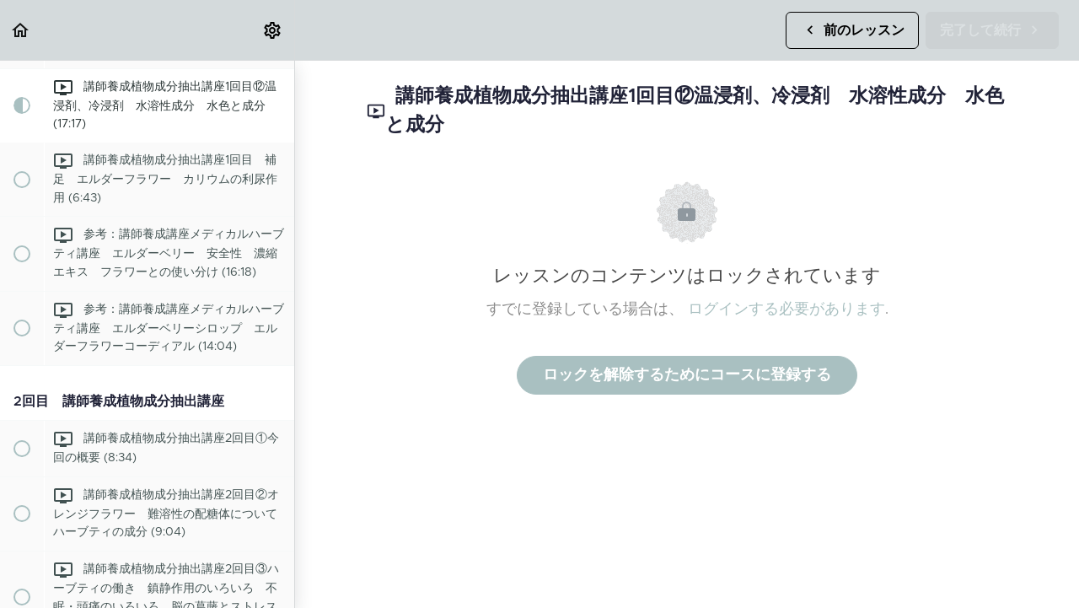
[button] (21, 30)
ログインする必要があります (786, 309)
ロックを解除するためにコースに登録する (687, 375)
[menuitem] (273, 30)
